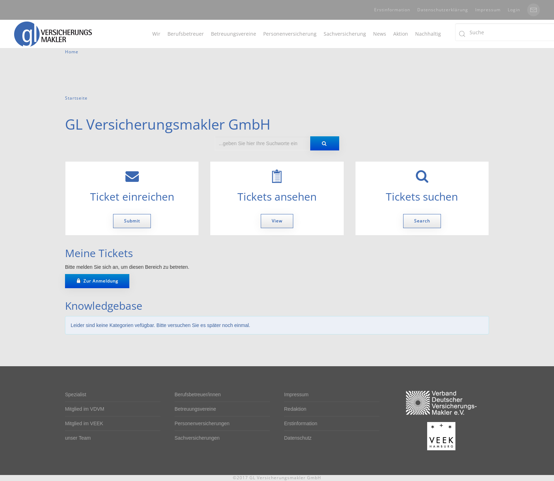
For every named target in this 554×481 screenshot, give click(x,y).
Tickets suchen (422, 196)
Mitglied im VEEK (84, 423)
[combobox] (262, 143)
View (277, 221)
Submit (132, 221)
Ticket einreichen (132, 196)
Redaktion (295, 409)
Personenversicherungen (202, 423)
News (379, 33)
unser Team (78, 438)
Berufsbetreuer (185, 33)
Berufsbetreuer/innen (198, 394)
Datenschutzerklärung (442, 10)
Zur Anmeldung (97, 281)
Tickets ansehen (277, 196)
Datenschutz (298, 438)
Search (422, 221)
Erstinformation (392, 10)
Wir (156, 33)
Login (514, 10)
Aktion (400, 33)
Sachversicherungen (197, 438)
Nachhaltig (428, 33)
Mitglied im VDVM (84, 409)
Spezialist (75, 394)
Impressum (488, 10)
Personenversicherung (290, 33)
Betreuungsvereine (233, 33)
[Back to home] (53, 34)
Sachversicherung (345, 33)
